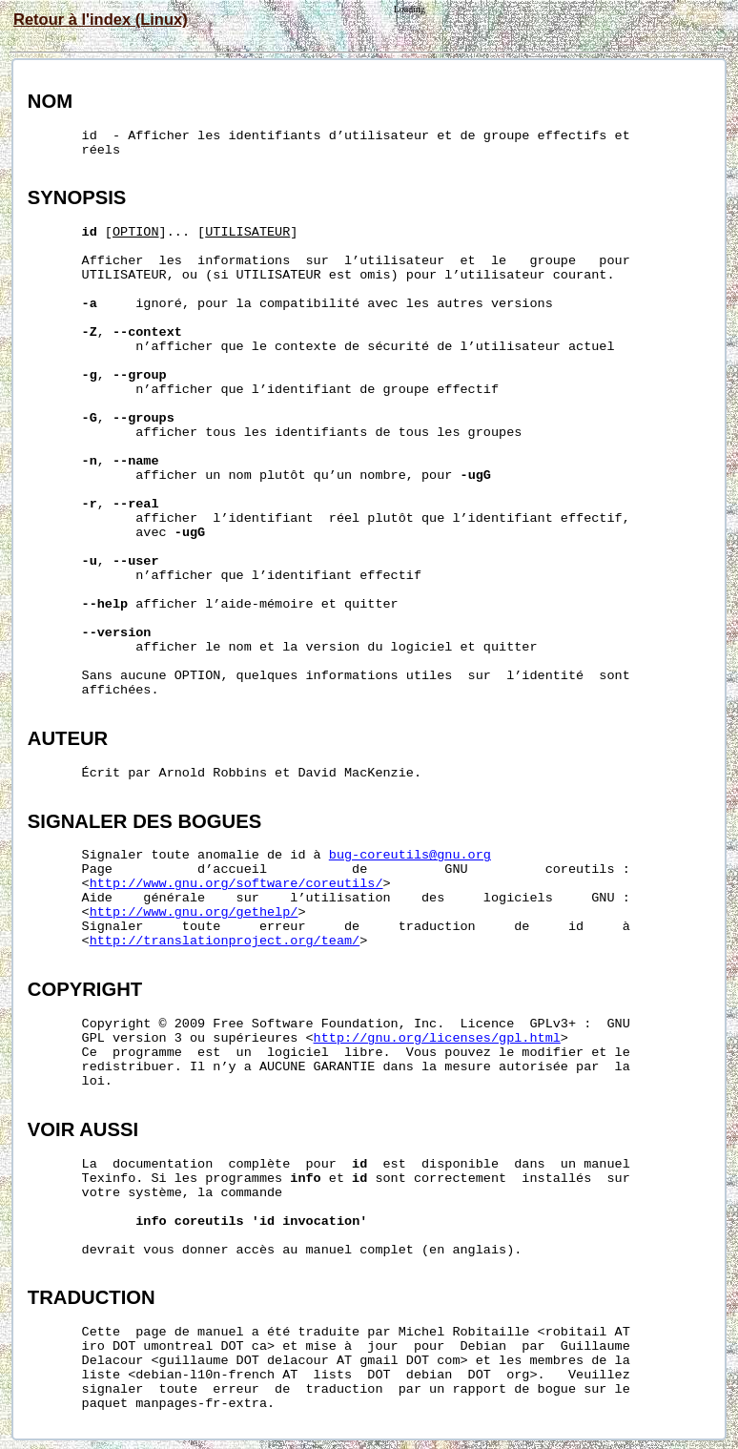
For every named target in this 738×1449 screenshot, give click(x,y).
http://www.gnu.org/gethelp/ (194, 912)
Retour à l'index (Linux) (100, 19)
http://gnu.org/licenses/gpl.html (437, 1038)
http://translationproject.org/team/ (225, 941)
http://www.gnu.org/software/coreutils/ (236, 884)
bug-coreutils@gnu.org (410, 855)
